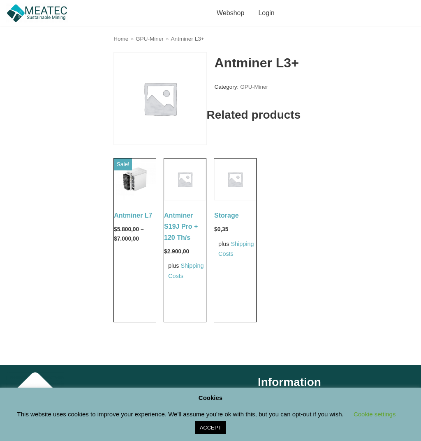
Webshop (230, 12)
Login (266, 12)
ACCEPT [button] (211, 428)
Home (120, 39)
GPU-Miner (150, 39)
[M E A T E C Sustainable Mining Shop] (39, 13)
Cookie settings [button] (375, 414)
